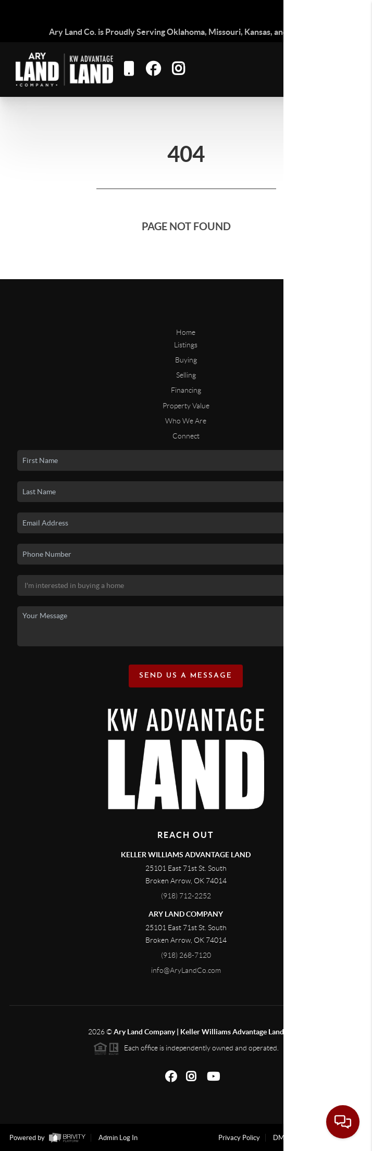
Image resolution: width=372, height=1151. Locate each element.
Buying (186, 360)
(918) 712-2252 (186, 896)
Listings (185, 345)
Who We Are (185, 421)
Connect (186, 436)
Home (185, 332)
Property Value (186, 406)
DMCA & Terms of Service (312, 1138)
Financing (186, 390)
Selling (186, 375)
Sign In (332, 11)
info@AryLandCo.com (186, 970)
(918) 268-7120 (186, 955)
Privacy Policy (239, 1138)
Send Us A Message (185, 676)
